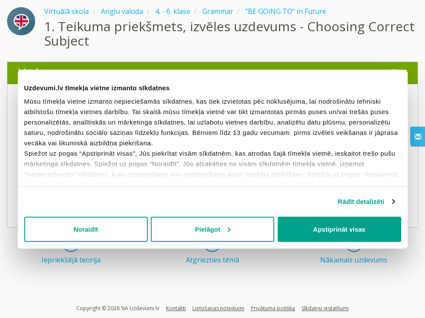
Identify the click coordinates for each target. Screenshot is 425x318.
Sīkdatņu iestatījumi (325, 308)
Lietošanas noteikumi (218, 308)
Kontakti (176, 308)
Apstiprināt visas (339, 229)
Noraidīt (86, 229)
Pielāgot (212, 229)
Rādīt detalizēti (361, 201)
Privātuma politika (273, 308)
